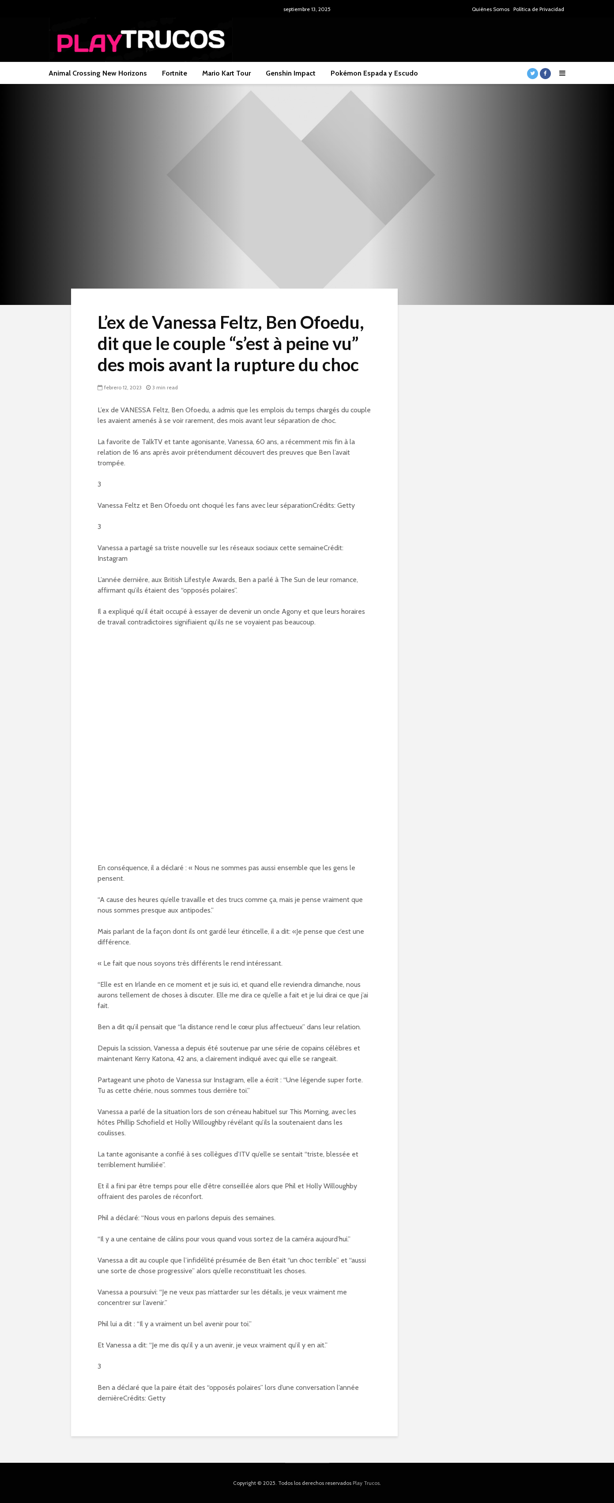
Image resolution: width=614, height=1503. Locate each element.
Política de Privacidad (538, 9)
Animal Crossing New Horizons (98, 73)
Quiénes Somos (490, 9)
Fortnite (174, 73)
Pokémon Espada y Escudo (374, 73)
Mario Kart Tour (226, 73)
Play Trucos (366, 1483)
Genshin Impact (291, 73)
